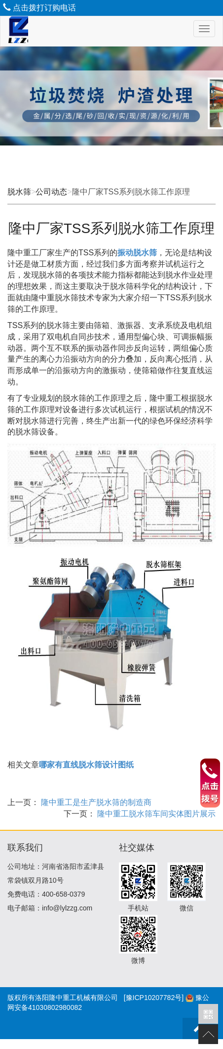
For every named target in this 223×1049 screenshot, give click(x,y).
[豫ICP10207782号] (154, 997)
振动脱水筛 (137, 252)
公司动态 (51, 192)
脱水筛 (19, 192)
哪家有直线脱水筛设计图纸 (86, 765)
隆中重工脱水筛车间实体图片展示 (155, 814)
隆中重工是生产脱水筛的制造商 (95, 802)
